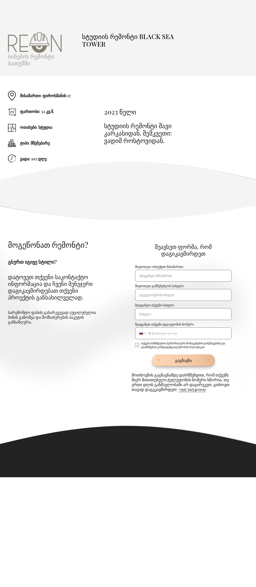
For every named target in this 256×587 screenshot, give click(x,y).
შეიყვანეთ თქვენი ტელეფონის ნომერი (164, 434)
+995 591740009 (192, 499)
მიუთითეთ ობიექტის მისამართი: (159, 376)
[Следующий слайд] (214, 246)
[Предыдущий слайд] (42, 246)
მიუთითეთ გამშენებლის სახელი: (159, 395)
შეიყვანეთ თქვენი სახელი (154, 415)
